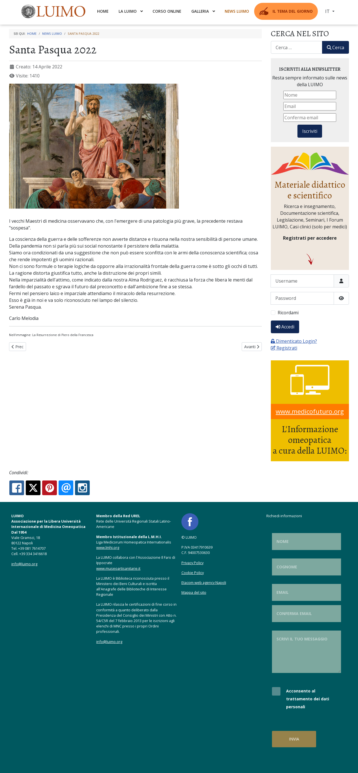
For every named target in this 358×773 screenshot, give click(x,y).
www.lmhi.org (107, 547)
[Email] (309, 106)
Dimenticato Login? (294, 341)
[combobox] (296, 47)
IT (328, 11)
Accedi (285, 327)
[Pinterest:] (49, 487)
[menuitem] (54, 11)
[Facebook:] (16, 487)
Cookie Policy (192, 572)
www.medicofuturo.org (310, 411)
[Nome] (309, 95)
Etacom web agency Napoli (203, 582)
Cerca (335, 47)
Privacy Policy (192, 562)
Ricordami (288, 312)
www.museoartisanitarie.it (118, 568)
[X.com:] (33, 487)
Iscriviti (309, 131)
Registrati (284, 348)
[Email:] (66, 487)
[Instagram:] (82, 487)
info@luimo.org (24, 563)
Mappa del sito (193, 592)
